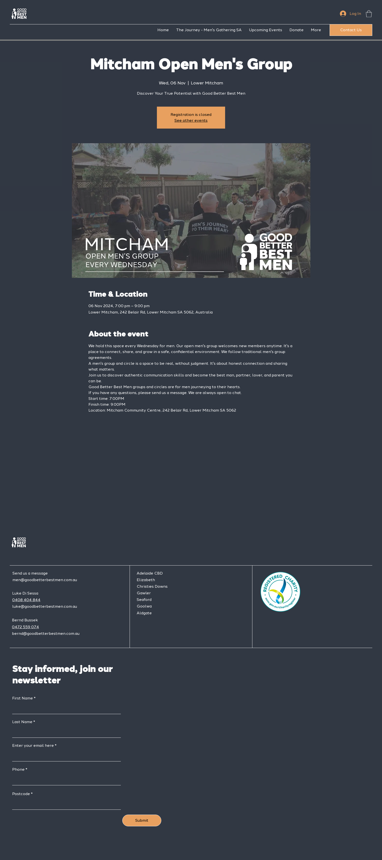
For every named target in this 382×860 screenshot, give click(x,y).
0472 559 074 (25, 627)
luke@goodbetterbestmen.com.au (44, 606)
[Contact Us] (351, 30)
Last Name (22, 722)
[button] (369, 13)
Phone (18, 769)
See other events (191, 120)
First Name (22, 698)
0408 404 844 (26, 599)
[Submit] (141, 820)
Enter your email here (33, 746)
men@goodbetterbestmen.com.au (44, 579)
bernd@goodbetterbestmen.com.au (45, 633)
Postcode (21, 794)
